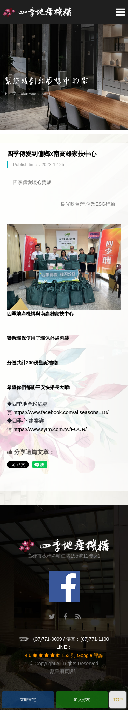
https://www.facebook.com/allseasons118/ (60, 412)
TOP (118, 699)
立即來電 (28, 699)
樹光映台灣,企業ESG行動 (88, 204)
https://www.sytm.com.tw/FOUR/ (50, 429)
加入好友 (82, 699)
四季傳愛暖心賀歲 (32, 182)
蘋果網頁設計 (64, 671)
